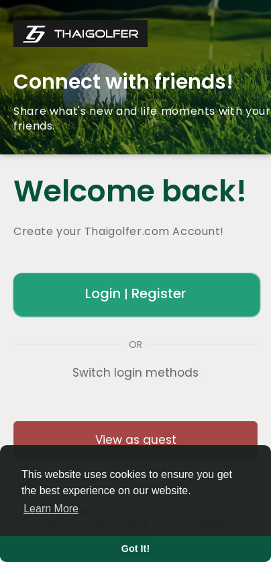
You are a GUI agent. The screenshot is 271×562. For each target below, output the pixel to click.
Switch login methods (135, 373)
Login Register (135, 293)
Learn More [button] (50, 508)
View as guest (135, 440)
